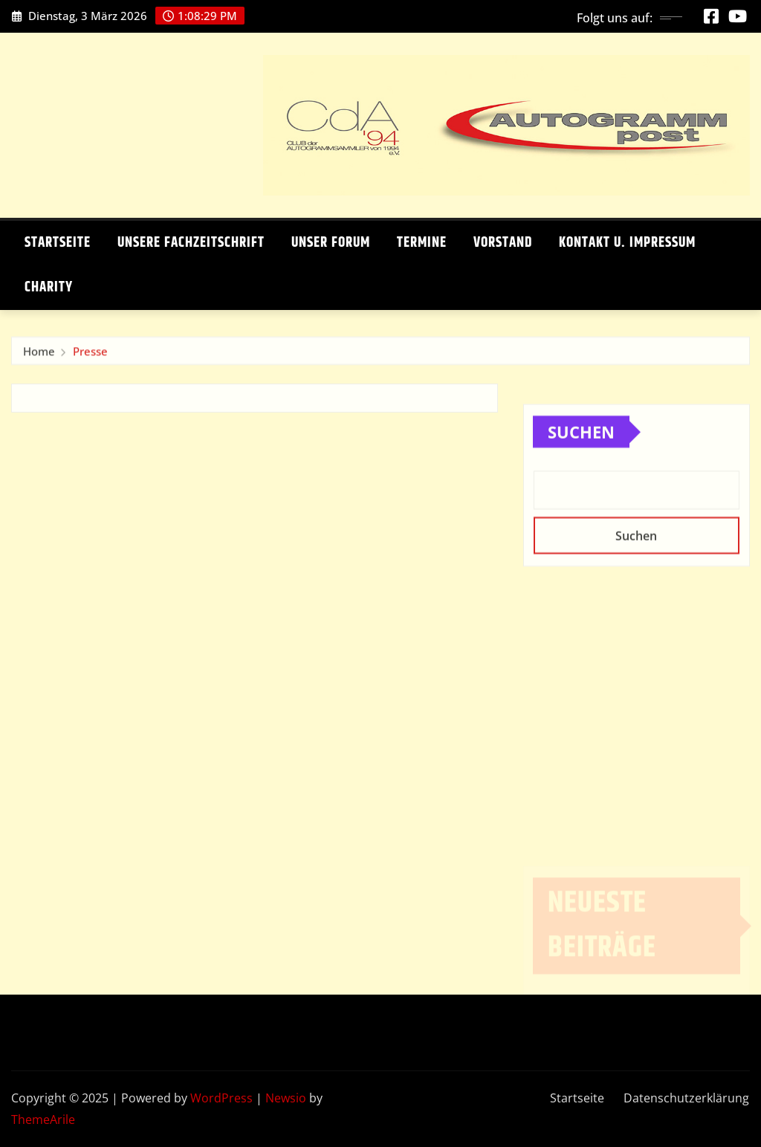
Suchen (581, 448)
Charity (49, 287)
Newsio (285, 1098)
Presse (90, 353)
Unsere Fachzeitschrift (191, 242)
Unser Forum (330, 242)
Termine (422, 242)
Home (39, 353)
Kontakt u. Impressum (627, 242)
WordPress (221, 1098)
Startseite (58, 242)
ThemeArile (43, 1119)
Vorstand (502, 242)
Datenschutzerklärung (686, 1098)
